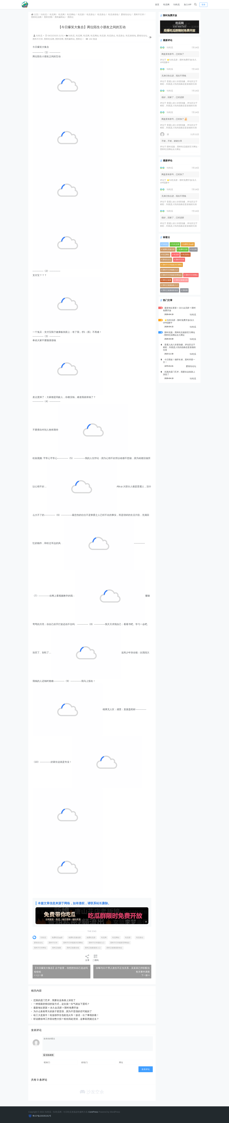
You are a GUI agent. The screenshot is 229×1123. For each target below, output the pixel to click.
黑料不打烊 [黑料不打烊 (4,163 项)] (178, 260)
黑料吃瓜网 (36, 17)
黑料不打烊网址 (40, 952)
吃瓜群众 (91, 14)
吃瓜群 (81, 14)
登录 (203, 5)
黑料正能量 (56, 952)
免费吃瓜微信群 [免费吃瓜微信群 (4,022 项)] (167, 250)
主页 (34, 14)
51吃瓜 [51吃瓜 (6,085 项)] (163, 245)
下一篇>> (143, 979)
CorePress (93, 1112)
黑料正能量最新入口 (93, 952)
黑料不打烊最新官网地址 (120, 947)
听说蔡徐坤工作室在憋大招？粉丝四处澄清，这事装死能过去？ (66, 1023)
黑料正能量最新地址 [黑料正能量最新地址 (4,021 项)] (188, 286)
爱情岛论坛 (126, 14)
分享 (86, 961)
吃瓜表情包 (114, 14)
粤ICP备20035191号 (41, 1116)
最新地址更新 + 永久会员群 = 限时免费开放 (56, 1011)
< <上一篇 (38, 979)
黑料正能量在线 (73, 952)
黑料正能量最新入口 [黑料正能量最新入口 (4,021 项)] (168, 286)
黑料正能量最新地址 (115, 952)
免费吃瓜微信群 (75, 941)
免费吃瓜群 (91, 941)
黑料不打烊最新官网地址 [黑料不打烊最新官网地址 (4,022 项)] (170, 276)
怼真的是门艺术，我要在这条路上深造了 (55, 1004)
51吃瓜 (177, 4)
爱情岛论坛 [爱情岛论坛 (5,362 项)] (165, 260)
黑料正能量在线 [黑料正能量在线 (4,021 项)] (180, 281)
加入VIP (187, 4)
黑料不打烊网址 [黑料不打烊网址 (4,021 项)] (190, 276)
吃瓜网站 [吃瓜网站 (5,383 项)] (164, 255)
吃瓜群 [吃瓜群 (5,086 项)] (174, 255)
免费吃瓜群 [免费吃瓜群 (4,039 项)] (181, 250)
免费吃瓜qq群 (57, 941)
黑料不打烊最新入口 (97, 947)
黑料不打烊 (139, 14)
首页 (157, 4)
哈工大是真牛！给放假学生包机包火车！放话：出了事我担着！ (66, 1019)
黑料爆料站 (60, 17)
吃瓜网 (166, 4)
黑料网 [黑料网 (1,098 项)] (163, 291)
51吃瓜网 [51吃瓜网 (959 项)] (173, 245)
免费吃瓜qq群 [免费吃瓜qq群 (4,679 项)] (186, 245)
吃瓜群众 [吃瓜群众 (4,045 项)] (184, 255)
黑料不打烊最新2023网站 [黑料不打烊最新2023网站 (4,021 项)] (170, 265)
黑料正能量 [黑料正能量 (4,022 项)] (165, 281)
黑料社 (71, 17)
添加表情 (49, 1059)
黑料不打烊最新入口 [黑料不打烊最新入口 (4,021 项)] (168, 270)
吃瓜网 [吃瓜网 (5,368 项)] (192, 250)
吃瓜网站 (71, 14)
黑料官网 (48, 17)
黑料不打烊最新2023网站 (73, 947)
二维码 (95, 961)
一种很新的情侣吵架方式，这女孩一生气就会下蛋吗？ (62, 1008)
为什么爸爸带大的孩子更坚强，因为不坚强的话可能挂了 (63, 1015)
